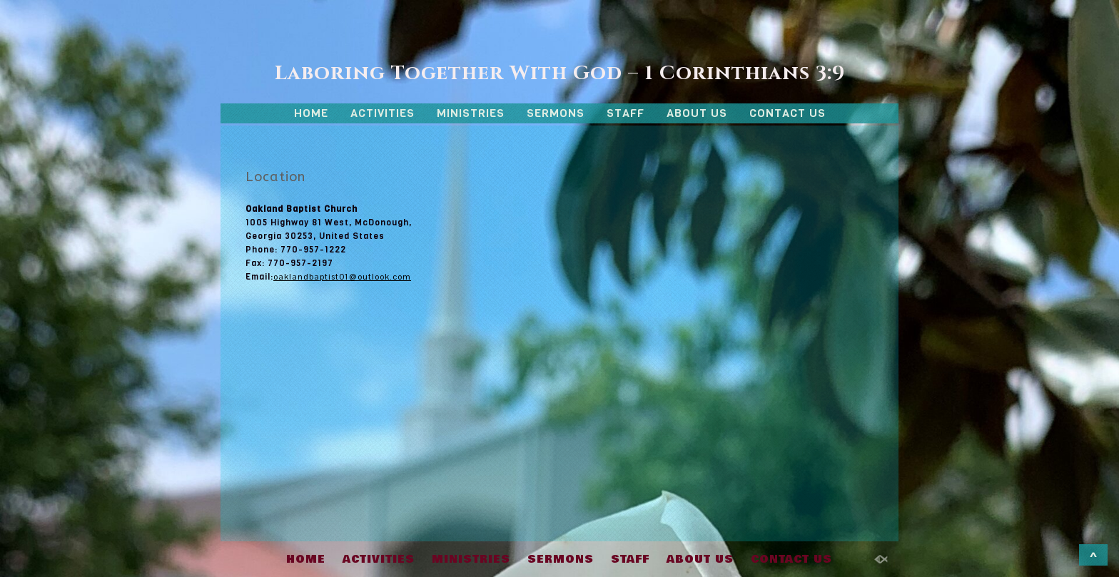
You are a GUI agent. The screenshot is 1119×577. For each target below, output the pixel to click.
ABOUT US (697, 113)
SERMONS (555, 113)
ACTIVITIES (382, 113)
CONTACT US (787, 113)
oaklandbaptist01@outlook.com (342, 276)
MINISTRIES (471, 113)
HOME (311, 113)
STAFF (625, 113)
